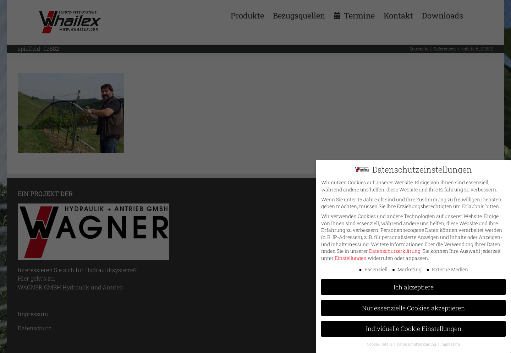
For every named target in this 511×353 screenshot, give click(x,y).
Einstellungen (351, 255)
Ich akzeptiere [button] (414, 285)
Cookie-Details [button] (380, 342)
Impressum (450, 342)
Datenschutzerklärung (395, 249)
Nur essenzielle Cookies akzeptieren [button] (413, 306)
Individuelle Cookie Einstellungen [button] (413, 327)
